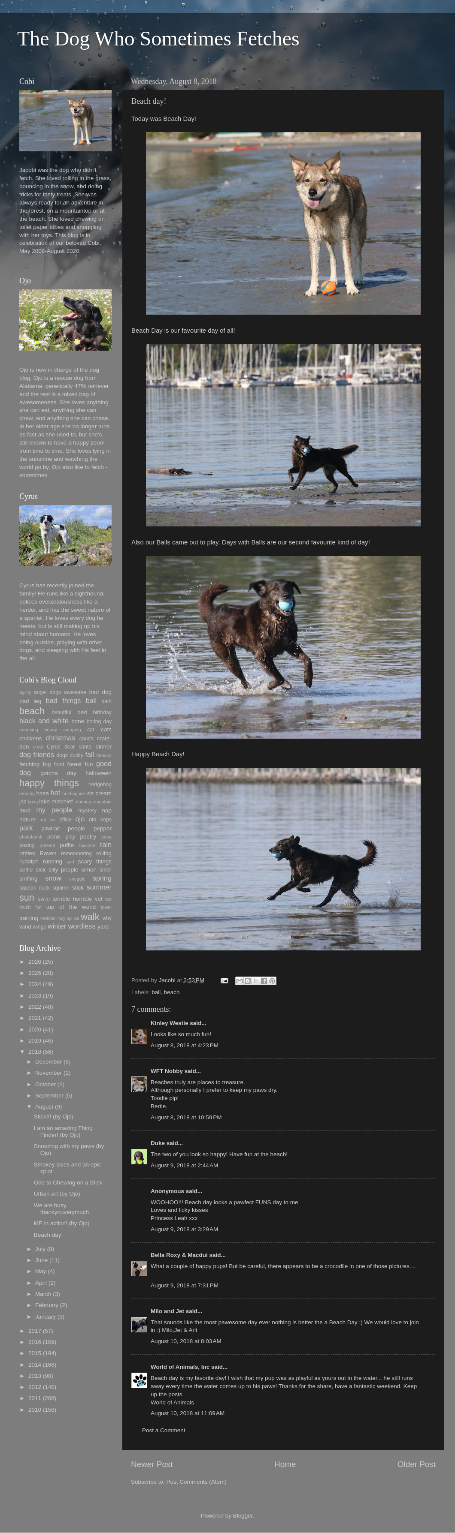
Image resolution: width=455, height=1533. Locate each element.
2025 (34, 973)
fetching (29, 764)
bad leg (30, 701)
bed (82, 712)
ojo (80, 819)
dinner (103, 746)
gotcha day (58, 773)
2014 (34, 1365)
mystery (87, 811)
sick (41, 869)
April (41, 1283)
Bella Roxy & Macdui (179, 1255)
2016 (34, 1342)
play (70, 837)
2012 (34, 1387)
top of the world (71, 907)
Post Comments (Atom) (197, 1482)
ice (82, 793)
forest (74, 764)
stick (78, 887)
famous (104, 755)
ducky (76, 755)
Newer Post (152, 1464)
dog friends (36, 754)
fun (89, 764)
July (40, 1249)
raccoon (87, 845)
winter (57, 926)
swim (44, 899)
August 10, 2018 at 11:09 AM (187, 1413)
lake (44, 801)
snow (53, 878)
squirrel (61, 888)
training (28, 918)
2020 (34, 1029)
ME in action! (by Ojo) (62, 1223)
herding (27, 793)
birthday (102, 712)
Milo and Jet (167, 1311)
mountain (102, 801)
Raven (47, 853)
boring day (99, 721)
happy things (49, 783)
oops (106, 820)
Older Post (416, 1464)
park (26, 828)
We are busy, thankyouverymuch (61, 1208)
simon (89, 869)
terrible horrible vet (77, 899)
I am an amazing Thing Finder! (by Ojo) (63, 1131)
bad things (63, 700)
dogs (62, 755)
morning (82, 801)
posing (27, 845)
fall (89, 754)
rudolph (29, 861)
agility (25, 692)
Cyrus (54, 747)
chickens (30, 738)
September (49, 1095)
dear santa (77, 747)
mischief (62, 801)
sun (26, 897)
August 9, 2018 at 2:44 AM (184, 1165)
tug (61, 918)
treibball (48, 918)
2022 (34, 1007)
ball (156, 992)
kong (33, 801)
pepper (103, 828)
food (59, 764)
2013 (34, 1376)
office (65, 820)
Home (285, 1464)
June (41, 1260)
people (76, 828)
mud (24, 810)
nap (107, 810)
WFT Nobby (167, 1071)
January (45, 1317)
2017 (34, 1331)
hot (56, 793)
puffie (67, 845)
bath (106, 701)
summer (99, 887)
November (48, 1073)
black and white (44, 720)
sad (70, 861)
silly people (64, 869)
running (52, 861)
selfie (26, 869)
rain (106, 844)
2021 (34, 1018)
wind (25, 926)
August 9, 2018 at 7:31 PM (184, 1285)
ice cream (99, 793)
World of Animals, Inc (180, 1367)
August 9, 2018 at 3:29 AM (184, 1229)
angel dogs (47, 692)
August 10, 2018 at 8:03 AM (186, 1341)
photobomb (30, 836)
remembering (76, 854)
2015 (34, 1353)
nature (27, 819)
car (90, 730)
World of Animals (172, 1402)
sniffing (28, 878)
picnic (54, 837)
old (93, 819)
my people (54, 810)
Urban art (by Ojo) (57, 1193)
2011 (34, 1398)
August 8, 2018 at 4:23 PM (184, 1045)
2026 (34, 962)
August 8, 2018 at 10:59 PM (186, 1117)
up (69, 918)
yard (103, 926)
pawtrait (51, 829)
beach (172, 992)
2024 (34, 984)
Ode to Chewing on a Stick (68, 1182)
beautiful (61, 712)
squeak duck (34, 888)
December (48, 1061)
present (47, 845)
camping (72, 729)
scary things (95, 861)
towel (106, 907)
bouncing (28, 729)
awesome (75, 692)
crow (38, 746)
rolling (104, 853)
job (22, 802)
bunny (51, 729)
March (43, 1294)
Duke (158, 1143)
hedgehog (100, 785)
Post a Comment (163, 1430)
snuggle (77, 878)
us (76, 918)
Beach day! (48, 1235)
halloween (98, 773)
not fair (47, 819)
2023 (34, 995)
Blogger (243, 1515)
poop (106, 836)
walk (90, 916)
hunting (69, 793)
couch (86, 739)
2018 (34, 1052)
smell (106, 870)
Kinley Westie (169, 1023)
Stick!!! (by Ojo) (53, 1116)
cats (106, 729)
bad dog (100, 692)
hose (42, 793)
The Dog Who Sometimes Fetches (158, 38)
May (40, 1271)
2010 (34, 1410)
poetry (88, 836)
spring (102, 878)
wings (39, 927)
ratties (27, 853)
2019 (34, 1040)
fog (47, 764)
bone (77, 721)
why (107, 918)
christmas (60, 738)
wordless (82, 926)
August (44, 1106)
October (45, 1084)
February (46, 1305)
